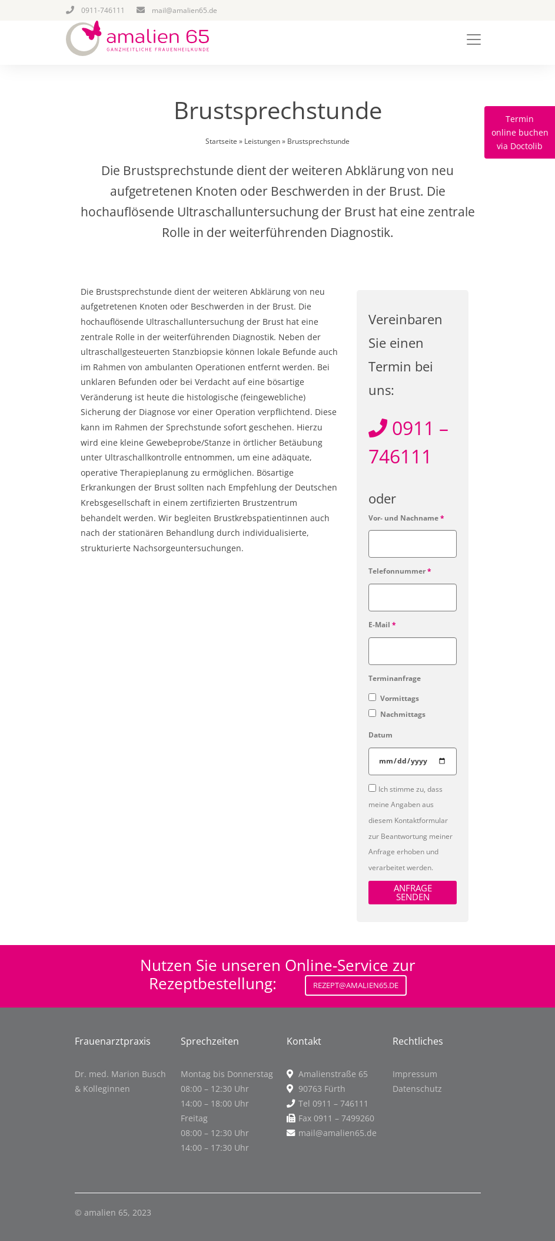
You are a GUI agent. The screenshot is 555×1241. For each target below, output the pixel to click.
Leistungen (262, 141)
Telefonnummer (399, 571)
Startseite (221, 141)
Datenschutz (417, 1088)
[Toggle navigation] (474, 39)
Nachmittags (402, 714)
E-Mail (382, 625)
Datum (380, 735)
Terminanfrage (394, 678)
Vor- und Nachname (406, 518)
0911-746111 (103, 10)
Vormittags (398, 698)
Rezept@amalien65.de (355, 985)
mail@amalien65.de (184, 10)
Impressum (415, 1073)
